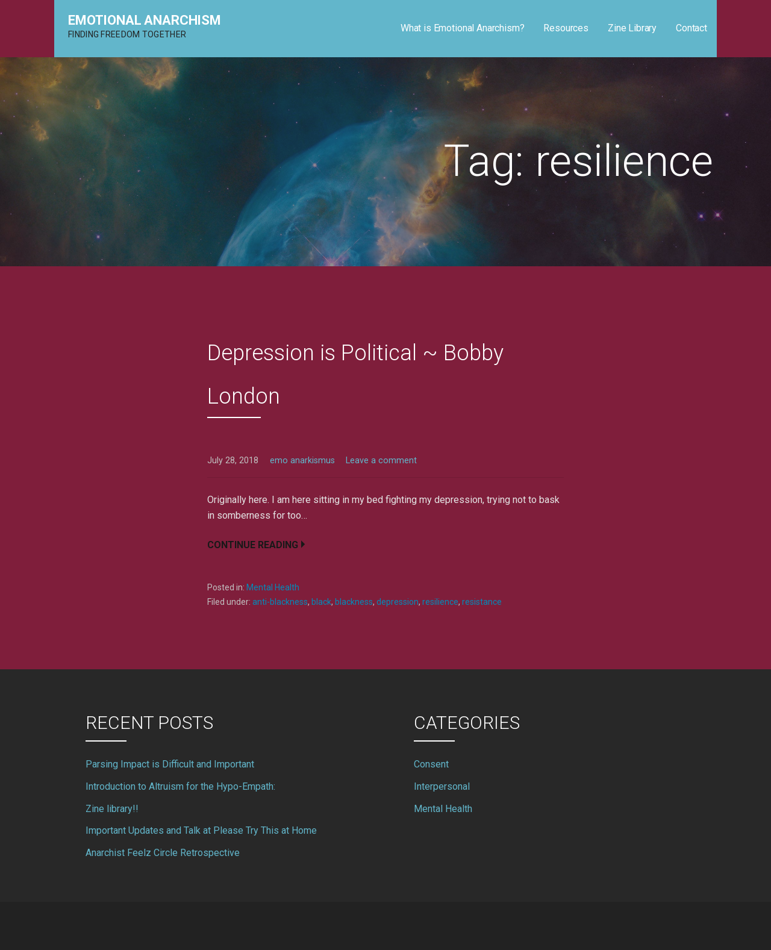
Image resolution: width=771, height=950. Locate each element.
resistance (482, 602)
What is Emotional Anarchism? (463, 28)
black (321, 602)
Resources (565, 28)
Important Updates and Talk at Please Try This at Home (201, 830)
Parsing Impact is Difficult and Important (170, 764)
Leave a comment (381, 460)
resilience (440, 602)
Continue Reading (252, 545)
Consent (431, 764)
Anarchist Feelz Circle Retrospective (163, 852)
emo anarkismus (302, 460)
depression (397, 602)
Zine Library (632, 28)
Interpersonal (442, 786)
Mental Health (272, 587)
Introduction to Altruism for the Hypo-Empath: (180, 786)
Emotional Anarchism (144, 20)
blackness (354, 602)
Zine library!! (112, 808)
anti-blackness (280, 602)
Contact (691, 28)
